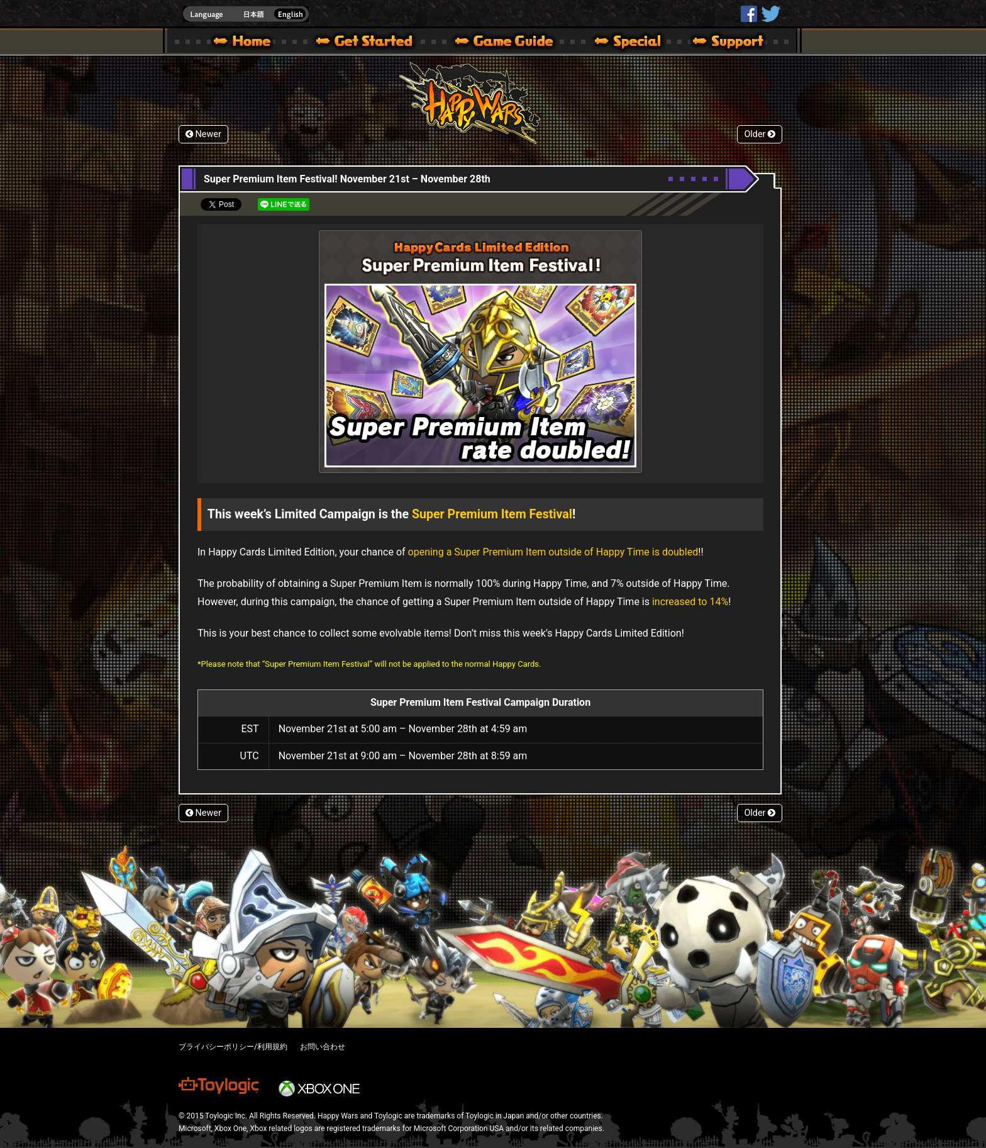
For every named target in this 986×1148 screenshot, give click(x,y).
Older (759, 134)
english (246, 14)
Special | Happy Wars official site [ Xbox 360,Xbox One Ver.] (623, 42)
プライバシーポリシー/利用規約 (233, 1046)
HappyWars (749, 14)
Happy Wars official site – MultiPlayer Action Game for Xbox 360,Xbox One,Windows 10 (244, 42)
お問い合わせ (322, 1046)
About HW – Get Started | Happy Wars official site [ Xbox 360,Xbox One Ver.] (374, 42)
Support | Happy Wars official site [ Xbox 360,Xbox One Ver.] (717, 42)
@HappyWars (770, 14)
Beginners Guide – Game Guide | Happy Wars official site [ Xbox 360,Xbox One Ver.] (513, 42)
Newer (203, 134)
